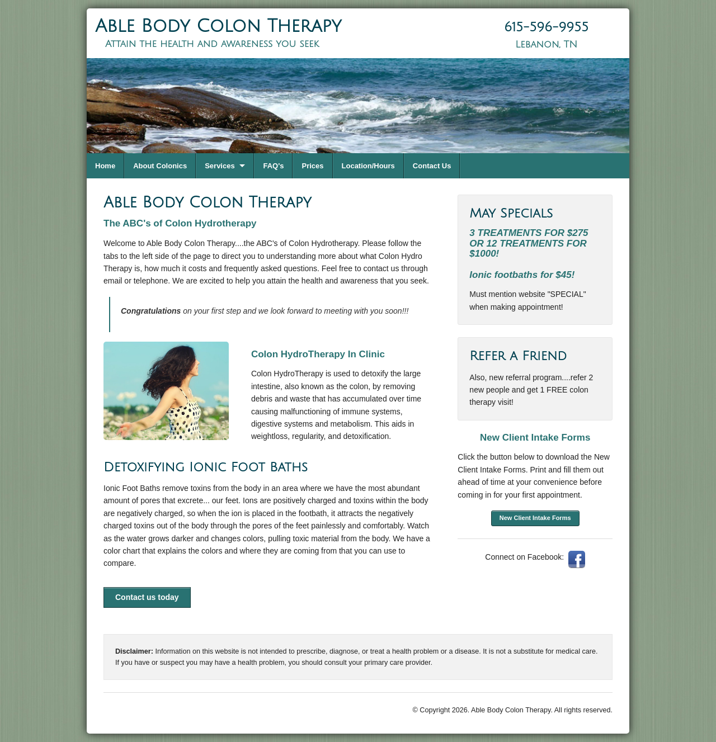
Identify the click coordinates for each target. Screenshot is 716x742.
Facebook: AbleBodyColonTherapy (576, 559)
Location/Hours (368, 166)
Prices (312, 166)
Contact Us (432, 166)
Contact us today (147, 597)
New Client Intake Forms (535, 517)
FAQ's (273, 166)
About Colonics (160, 166)
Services (220, 166)
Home (105, 166)
